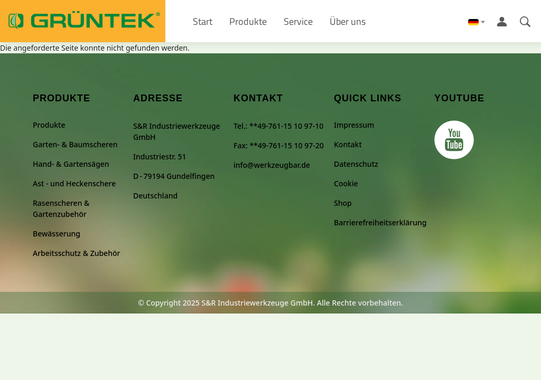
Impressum (354, 125)
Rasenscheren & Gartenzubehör (61, 208)
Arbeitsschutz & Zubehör (76, 253)
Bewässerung (56, 234)
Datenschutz (356, 164)
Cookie (346, 183)
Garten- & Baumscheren (75, 144)
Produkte (49, 125)
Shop (343, 203)
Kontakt (348, 144)
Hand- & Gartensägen (71, 164)
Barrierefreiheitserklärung (380, 222)
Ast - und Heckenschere (74, 183)
